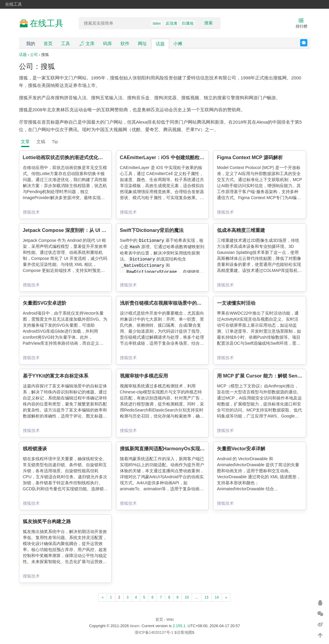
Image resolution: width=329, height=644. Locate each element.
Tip (55, 141)
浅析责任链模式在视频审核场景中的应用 (163, 303)
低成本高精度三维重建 (241, 230)
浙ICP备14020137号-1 (154, 632)
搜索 (208, 22)
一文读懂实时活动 (236, 303)
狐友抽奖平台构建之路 (47, 521)
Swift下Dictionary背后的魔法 (152, 230)
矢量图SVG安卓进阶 (45, 303)
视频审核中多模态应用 (144, 375)
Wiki (170, 619)
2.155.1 (179, 626)
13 (206, 597)
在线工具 (13, 4)
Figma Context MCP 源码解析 (250, 157)
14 (217, 597)
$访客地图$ (184, 632)
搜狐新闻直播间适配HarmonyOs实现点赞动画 (169, 448)
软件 (124, 43)
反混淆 (171, 23)
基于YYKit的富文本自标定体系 (56, 375)
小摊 (177, 43)
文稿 (40, 141)
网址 (142, 43)
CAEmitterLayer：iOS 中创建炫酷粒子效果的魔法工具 (179, 157)
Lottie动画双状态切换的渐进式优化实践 (65, 157)
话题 (160, 43)
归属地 (187, 23)
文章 (25, 141)
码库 (107, 43)
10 (187, 597)
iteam (134, 626)
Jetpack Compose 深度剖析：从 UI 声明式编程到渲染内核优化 (91, 230)
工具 (65, 43)
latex (157, 23)
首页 (48, 43)
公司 (34, 54)
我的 (30, 43)
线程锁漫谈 (35, 448)
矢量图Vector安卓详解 (241, 448)
